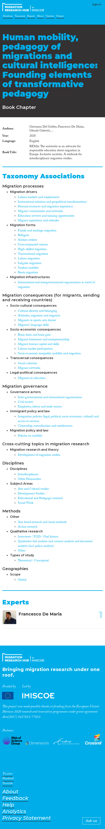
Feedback (15, 798)
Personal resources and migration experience (45, 206)
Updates (50, 16)
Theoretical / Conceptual (33, 560)
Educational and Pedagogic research (40, 498)
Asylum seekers (27, 240)
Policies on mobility (30, 436)
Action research (28, 527)
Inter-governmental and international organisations (50, 397)
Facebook (8, 779)
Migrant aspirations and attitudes (38, 220)
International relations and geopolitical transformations (52, 202)
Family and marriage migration (37, 231)
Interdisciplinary (28, 474)
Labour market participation (35, 349)
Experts (31, 16)
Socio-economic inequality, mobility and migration (49, 353)
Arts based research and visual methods (42, 522)
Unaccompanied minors (33, 244)
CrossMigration (24, 7)
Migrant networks (29, 368)
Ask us (91, 821)
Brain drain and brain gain (34, 335)
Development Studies (31, 494)
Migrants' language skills (33, 325)
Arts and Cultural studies (33, 489)
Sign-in (96, 4)
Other (21, 551)
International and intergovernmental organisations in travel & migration (56, 285)
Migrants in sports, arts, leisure (37, 320)
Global (22, 580)
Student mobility (28, 268)
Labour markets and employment (38, 197)
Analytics (14, 811)
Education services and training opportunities (46, 216)
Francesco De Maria (40, 614)
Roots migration (28, 272)
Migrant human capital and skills (38, 344)
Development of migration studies (39, 455)
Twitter (7, 774)
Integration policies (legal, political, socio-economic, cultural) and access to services (58, 419)
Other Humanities (29, 479)
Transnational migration (33, 254)
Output (60, 16)
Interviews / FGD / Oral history (38, 537)
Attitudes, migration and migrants (39, 316)
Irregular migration (29, 263)
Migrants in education (32, 378)
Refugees (23, 235)
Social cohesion (27, 363)
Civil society (25, 402)
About (40, 16)
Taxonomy (20, 16)
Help (8, 805)
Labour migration (29, 258)
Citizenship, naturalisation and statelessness (45, 426)
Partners (31, 696)
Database (8, 16)
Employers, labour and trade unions (40, 407)
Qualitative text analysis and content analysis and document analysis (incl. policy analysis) (55, 544)
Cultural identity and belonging (37, 311)
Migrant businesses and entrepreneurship (43, 339)
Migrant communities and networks (40, 211)
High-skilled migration (32, 249)
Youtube (7, 784)
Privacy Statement (26, 818)
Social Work (25, 503)
